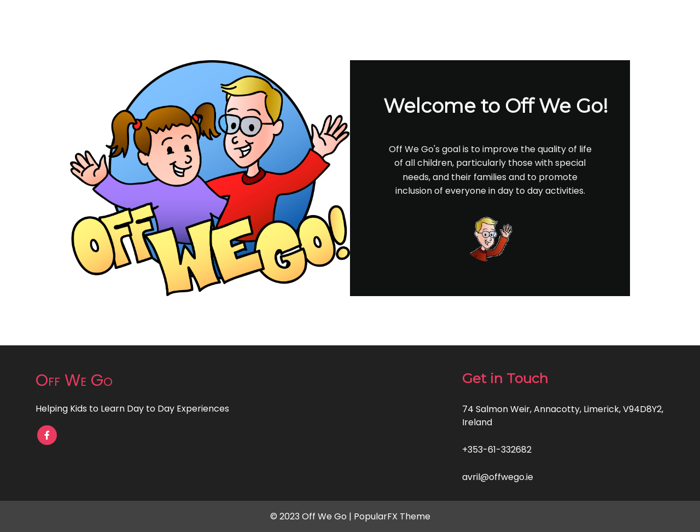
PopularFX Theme (392, 516)
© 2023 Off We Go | (312, 516)
